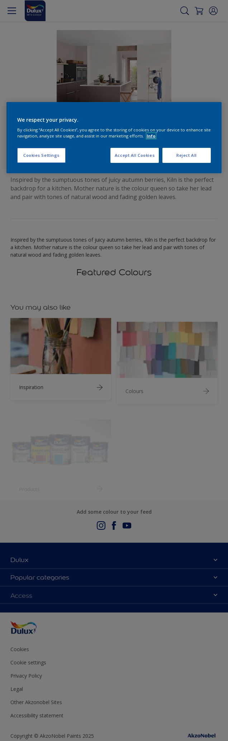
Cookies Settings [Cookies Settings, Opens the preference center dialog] (41, 155)
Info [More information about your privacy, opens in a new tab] (151, 136)
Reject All (186, 155)
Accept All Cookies (135, 155)
